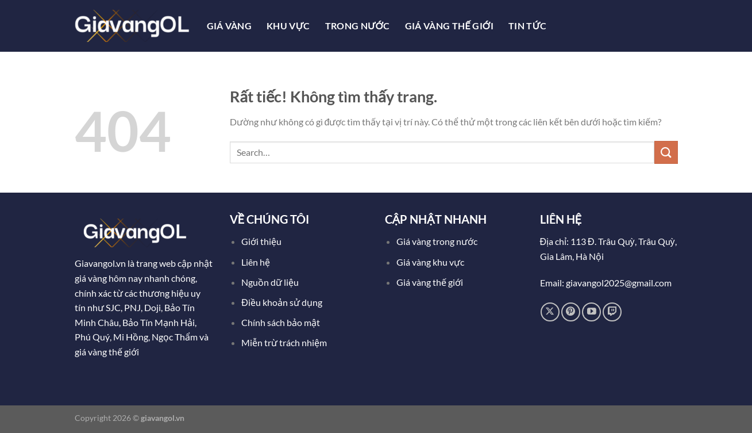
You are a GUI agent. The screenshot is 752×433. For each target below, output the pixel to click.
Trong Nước (357, 25)
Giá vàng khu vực (430, 261)
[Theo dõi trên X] (550, 311)
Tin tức (527, 25)
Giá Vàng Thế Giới (449, 25)
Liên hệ (255, 261)
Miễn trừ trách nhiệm (284, 342)
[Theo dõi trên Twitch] (612, 311)
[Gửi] (665, 152)
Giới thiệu (261, 241)
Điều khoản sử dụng (282, 302)
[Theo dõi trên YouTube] (591, 311)
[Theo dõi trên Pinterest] (570, 311)
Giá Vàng (229, 25)
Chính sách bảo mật (280, 322)
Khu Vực (288, 25)
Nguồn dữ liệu (270, 282)
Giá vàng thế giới (429, 282)
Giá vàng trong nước (436, 241)
